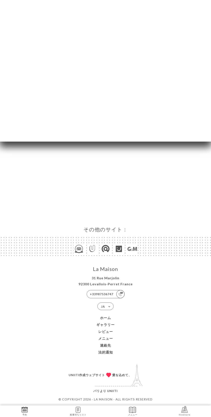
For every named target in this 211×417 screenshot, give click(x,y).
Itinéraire (184, 411)
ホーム (105, 318)
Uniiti (112, 391)
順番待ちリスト (78, 411)
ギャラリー (105, 325)
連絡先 (105, 345)
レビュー (105, 331)
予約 (25, 411)
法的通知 (105, 352)
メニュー (105, 338)
